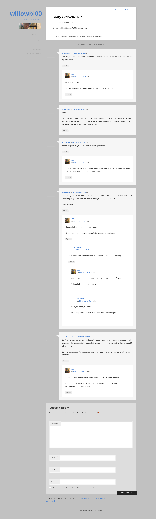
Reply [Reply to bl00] (68, 94)
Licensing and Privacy (33, 53)
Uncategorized (74, 36)
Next (127, 10)
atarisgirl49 (66, 142)
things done (37, 49)
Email (54, 469)
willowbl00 (25, 13)
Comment (55, 423)
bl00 (83, 36)
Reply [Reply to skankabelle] (65, 210)
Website (54, 481)
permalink (98, 36)
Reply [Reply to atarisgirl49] (65, 152)
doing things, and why (33, 45)
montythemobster (68, 337)
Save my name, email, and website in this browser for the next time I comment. (78, 488)
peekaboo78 (66, 54)
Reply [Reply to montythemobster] (65, 361)
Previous (117, 10)
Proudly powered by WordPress (91, 510)
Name (54, 457)
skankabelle (66, 192)
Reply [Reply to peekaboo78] (65, 66)
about (39, 41)
